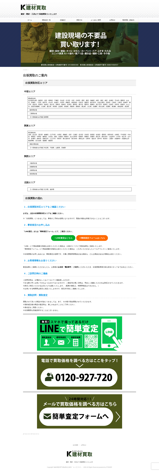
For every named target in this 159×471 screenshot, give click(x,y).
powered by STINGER (105, 467)
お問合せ (112, 20)
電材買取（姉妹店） (128, 20)
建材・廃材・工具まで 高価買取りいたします (79, 462)
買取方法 (79, 20)
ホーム (30, 20)
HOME (25, 70)
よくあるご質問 (96, 20)
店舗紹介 (63, 20)
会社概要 (75, 445)
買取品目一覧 (46, 20)
